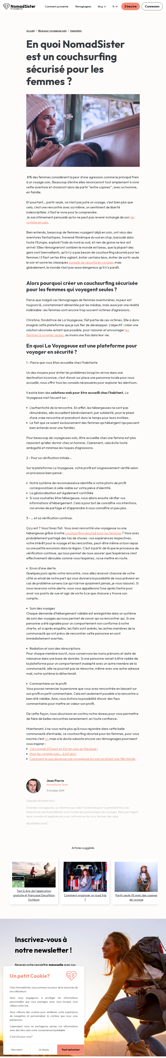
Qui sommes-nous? (37, 823)
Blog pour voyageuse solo (52, 30)
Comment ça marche (56, 6)
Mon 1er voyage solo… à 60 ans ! (53, 754)
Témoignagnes (83, 6)
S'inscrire (130, 6)
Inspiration (76, 30)
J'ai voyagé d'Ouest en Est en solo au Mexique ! (64, 749)
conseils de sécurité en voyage (91, 262)
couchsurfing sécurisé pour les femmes (93, 533)
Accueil (30, 30)
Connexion (152, 6)
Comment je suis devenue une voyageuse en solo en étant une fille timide (82, 759)
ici (46, 739)
